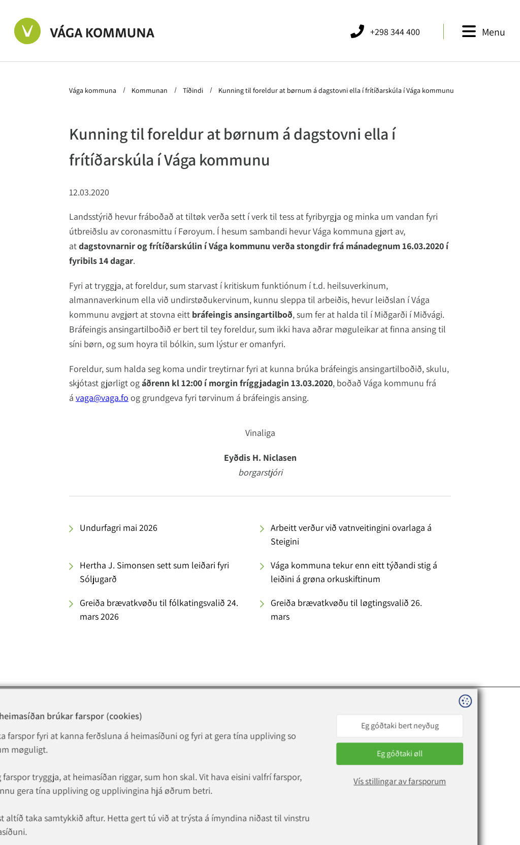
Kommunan (149, 90)
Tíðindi (193, 90)
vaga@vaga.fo (102, 397)
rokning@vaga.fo (151, 772)
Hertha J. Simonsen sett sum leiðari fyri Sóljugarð (154, 572)
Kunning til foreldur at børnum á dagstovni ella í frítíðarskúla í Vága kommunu (335, 90)
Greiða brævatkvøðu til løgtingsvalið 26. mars (346, 609)
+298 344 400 (151, 747)
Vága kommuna (93, 90)
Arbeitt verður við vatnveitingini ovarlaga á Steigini (351, 534)
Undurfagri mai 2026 (118, 527)
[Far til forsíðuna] (84, 31)
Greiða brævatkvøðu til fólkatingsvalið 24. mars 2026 (159, 609)
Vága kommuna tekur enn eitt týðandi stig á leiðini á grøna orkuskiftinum (354, 572)
